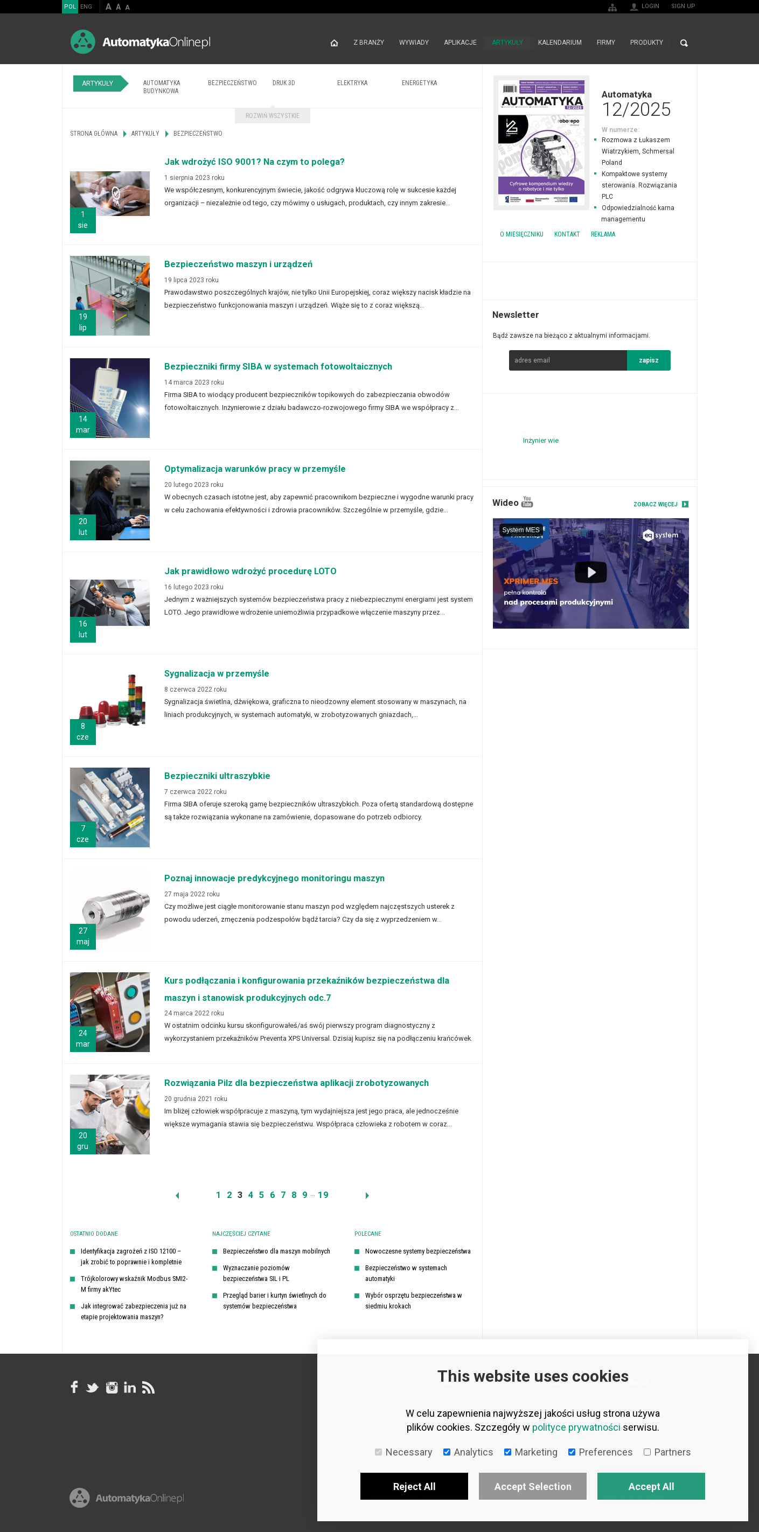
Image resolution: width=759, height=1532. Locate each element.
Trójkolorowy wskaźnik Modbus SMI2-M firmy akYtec (134, 1284)
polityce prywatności (576, 1427)
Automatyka (589, 103)
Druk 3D (284, 83)
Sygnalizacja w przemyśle (216, 673)
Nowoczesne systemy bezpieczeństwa (418, 1251)
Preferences (600, 1452)
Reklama (603, 234)
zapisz (649, 360)
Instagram (111, 1387)
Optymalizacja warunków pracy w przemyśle (255, 469)
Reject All (414, 1486)
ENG (86, 6)
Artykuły (507, 43)
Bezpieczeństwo (232, 83)
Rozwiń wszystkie (273, 116)
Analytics (468, 1452)
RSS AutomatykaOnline (148, 1387)
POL (70, 6)
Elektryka (352, 83)
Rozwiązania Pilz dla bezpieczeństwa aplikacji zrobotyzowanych (296, 1083)
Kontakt (567, 234)
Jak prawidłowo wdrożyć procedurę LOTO (250, 571)
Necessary (404, 1452)
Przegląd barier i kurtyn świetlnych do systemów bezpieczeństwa (274, 1300)
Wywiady (414, 43)
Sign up (683, 6)
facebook (74, 1387)
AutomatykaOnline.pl (140, 42)
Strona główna (334, 43)
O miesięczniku (522, 234)
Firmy (606, 43)
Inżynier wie (541, 440)
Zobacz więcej (655, 504)
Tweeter (93, 1387)
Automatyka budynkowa (161, 87)
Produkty (646, 43)
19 (323, 1195)
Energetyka (419, 83)
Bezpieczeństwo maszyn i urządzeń (238, 264)
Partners (667, 1452)
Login (650, 6)
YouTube (527, 502)
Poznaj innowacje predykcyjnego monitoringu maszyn (274, 878)
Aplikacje (460, 43)
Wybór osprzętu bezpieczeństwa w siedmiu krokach (413, 1300)
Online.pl (126, 1498)
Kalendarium (560, 43)
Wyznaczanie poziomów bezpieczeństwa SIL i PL (256, 1273)
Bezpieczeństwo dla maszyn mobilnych (276, 1251)
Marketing (531, 1452)
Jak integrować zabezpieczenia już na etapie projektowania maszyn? (133, 1311)
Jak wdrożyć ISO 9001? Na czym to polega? (254, 162)
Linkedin (129, 1387)
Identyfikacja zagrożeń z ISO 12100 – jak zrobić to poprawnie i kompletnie (131, 1256)
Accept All (651, 1486)
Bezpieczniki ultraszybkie (217, 776)
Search (684, 43)
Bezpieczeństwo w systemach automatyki (406, 1273)
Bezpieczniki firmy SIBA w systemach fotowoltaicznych (278, 366)
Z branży (368, 43)
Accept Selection (533, 1486)
